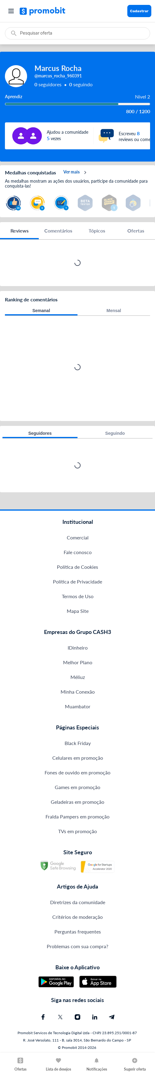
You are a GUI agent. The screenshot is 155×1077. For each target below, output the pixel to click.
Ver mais (75, 173)
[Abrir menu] (11, 11)
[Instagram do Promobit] (77, 1017)
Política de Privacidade (77, 581)
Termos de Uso (77, 596)
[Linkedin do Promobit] (94, 1017)
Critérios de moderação (77, 917)
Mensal (113, 310)
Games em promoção (77, 787)
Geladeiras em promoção (77, 802)
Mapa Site (78, 611)
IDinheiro (78, 647)
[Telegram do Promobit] (112, 1017)
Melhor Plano (77, 662)
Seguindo (115, 433)
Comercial (78, 537)
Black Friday (78, 743)
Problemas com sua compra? (77, 946)
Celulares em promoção (77, 758)
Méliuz (77, 677)
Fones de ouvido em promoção (77, 772)
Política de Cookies (77, 567)
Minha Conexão (78, 692)
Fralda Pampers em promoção (77, 816)
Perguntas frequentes (77, 931)
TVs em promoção (77, 831)
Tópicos (97, 230)
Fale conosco (78, 552)
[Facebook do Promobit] (43, 1017)
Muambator (77, 706)
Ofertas (135, 230)
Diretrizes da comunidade (77, 902)
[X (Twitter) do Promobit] (60, 1017)
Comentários (58, 230)
